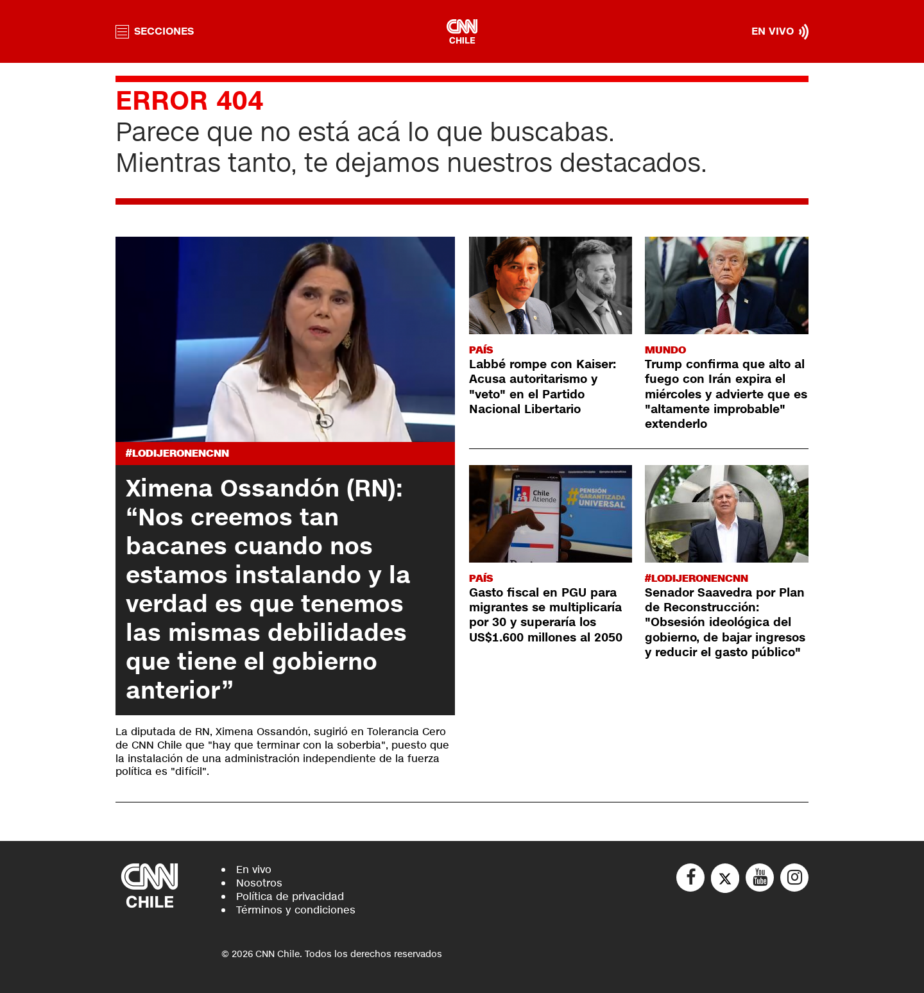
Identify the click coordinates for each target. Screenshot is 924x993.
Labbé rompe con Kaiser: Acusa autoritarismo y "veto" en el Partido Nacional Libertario (542, 387)
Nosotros (259, 883)
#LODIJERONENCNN (177, 453)
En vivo (253, 869)
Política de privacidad (290, 896)
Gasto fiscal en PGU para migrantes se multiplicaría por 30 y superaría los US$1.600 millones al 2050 (545, 615)
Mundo (665, 350)
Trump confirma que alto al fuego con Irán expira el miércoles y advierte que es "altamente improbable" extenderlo (726, 394)
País (481, 350)
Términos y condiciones (295, 910)
